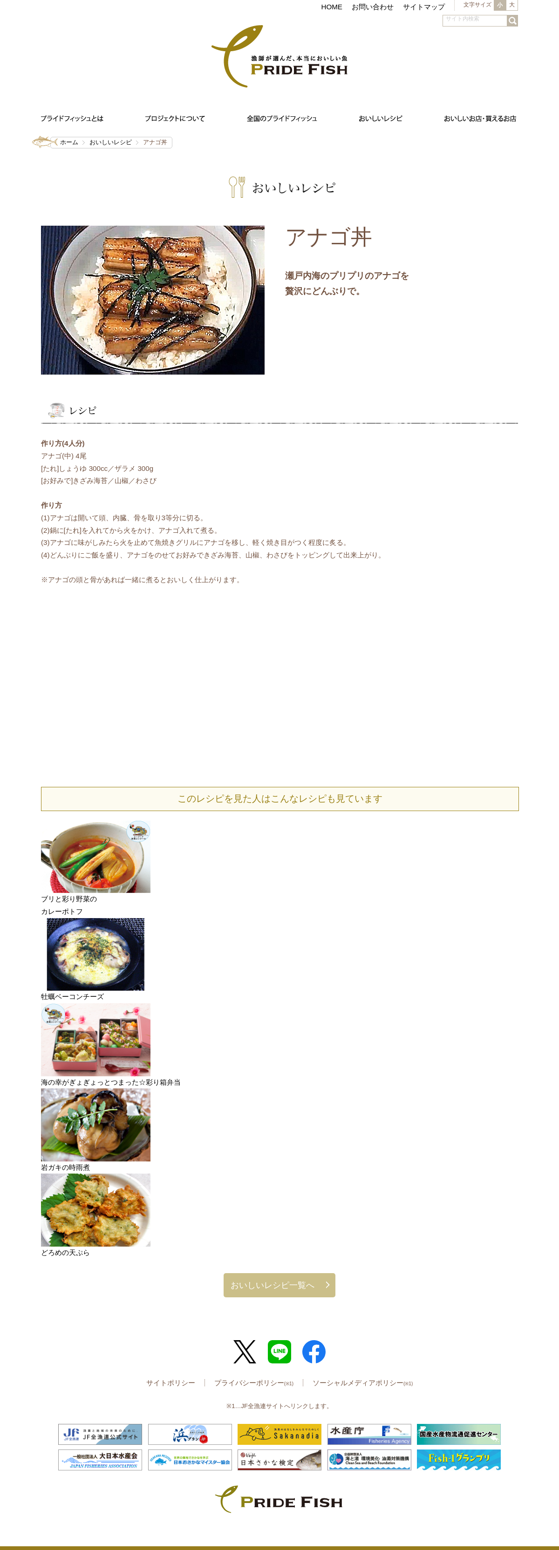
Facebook (314, 1351)
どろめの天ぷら (65, 1252)
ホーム (69, 142)
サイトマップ (424, 7)
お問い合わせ (373, 7)
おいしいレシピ (110, 142)
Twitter (245, 1351)
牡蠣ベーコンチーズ (72, 996)
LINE (279, 1351)
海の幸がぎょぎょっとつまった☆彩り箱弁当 (111, 1082)
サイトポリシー (170, 1382)
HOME (331, 7)
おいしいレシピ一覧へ (272, 1285)
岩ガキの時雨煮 (65, 1167)
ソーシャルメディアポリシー (363, 1382)
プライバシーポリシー (253, 1382)
